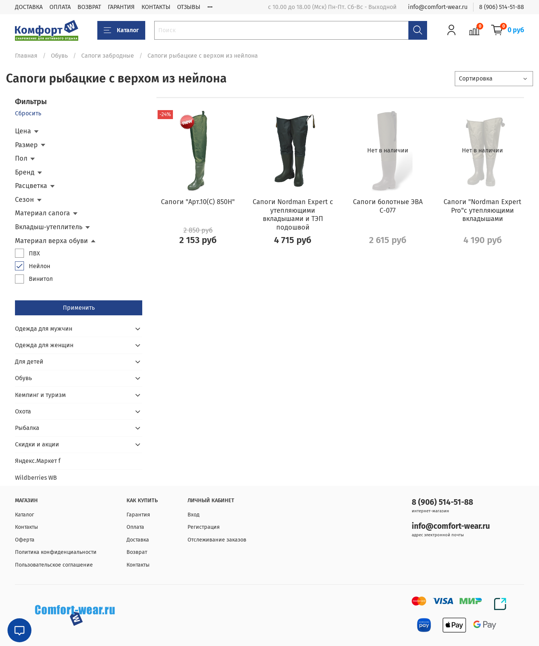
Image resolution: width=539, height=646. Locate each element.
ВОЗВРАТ (89, 6)
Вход (194, 515)
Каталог (121, 30)
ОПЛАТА (60, 6)
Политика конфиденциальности (56, 552)
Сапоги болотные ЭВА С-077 (388, 206)
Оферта (24, 540)
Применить (79, 307)
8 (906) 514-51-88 (501, 6)
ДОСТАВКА (29, 6)
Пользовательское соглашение (54, 565)
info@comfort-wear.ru (438, 6)
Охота (23, 411)
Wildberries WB (36, 477)
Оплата (135, 527)
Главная (26, 55)
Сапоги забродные (107, 55)
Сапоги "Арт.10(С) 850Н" (198, 202)
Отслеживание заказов (217, 540)
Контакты (26, 527)
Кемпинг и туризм (40, 394)
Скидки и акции (37, 444)
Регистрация (204, 527)
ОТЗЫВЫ (188, 6)
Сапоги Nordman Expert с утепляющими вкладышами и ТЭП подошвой (293, 214)
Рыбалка (27, 427)
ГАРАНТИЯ (121, 6)
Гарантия (138, 515)
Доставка (138, 540)
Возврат (137, 552)
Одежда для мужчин (43, 328)
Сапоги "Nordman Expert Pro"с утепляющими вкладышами (482, 210)
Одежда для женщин (44, 345)
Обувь (59, 55)
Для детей (29, 361)
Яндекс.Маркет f (37, 460)
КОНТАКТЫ (155, 6)
